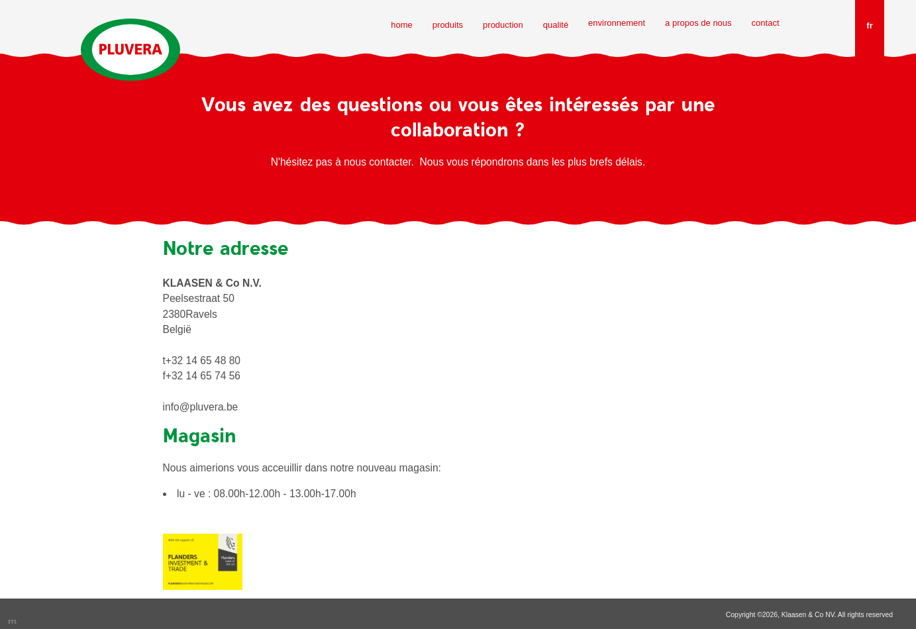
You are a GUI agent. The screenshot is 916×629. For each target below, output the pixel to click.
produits (448, 25)
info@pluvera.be (200, 406)
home (402, 25)
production (503, 25)
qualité (555, 25)
